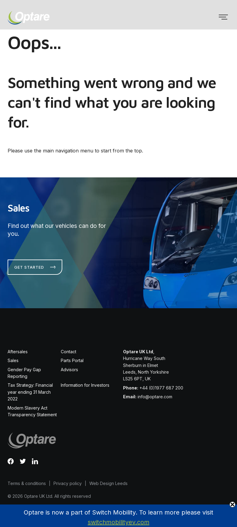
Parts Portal (72, 360)
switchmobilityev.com (118, 522)
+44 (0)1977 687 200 (161, 387)
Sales (13, 360)
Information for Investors (85, 385)
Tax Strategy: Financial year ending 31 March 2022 (30, 391)
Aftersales (18, 351)
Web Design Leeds (108, 483)
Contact (68, 351)
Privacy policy (67, 483)
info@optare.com (155, 396)
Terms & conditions (27, 483)
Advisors (69, 369)
